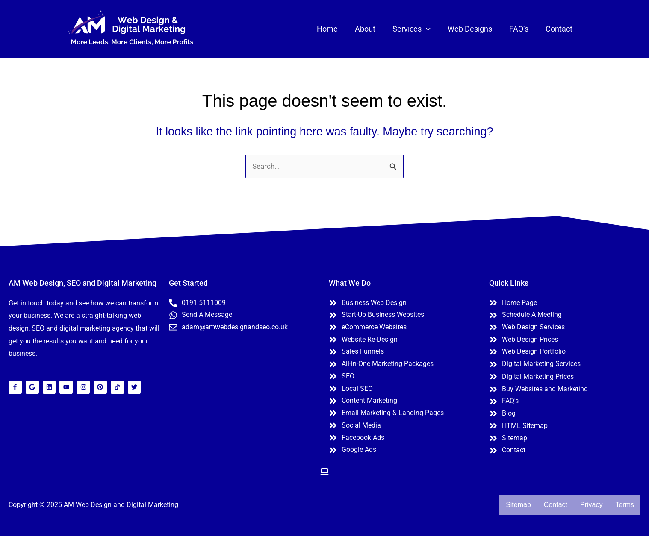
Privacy (591, 504)
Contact (555, 504)
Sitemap (518, 504)
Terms (624, 504)
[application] (432, 29)
